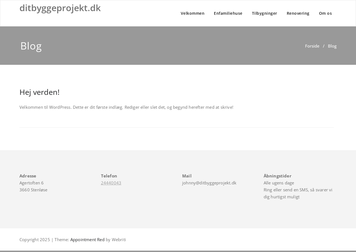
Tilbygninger (264, 13)
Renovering (298, 13)
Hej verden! (39, 92)
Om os (325, 13)
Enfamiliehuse (228, 13)
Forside (312, 46)
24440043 (111, 183)
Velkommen (193, 13)
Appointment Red (87, 239)
